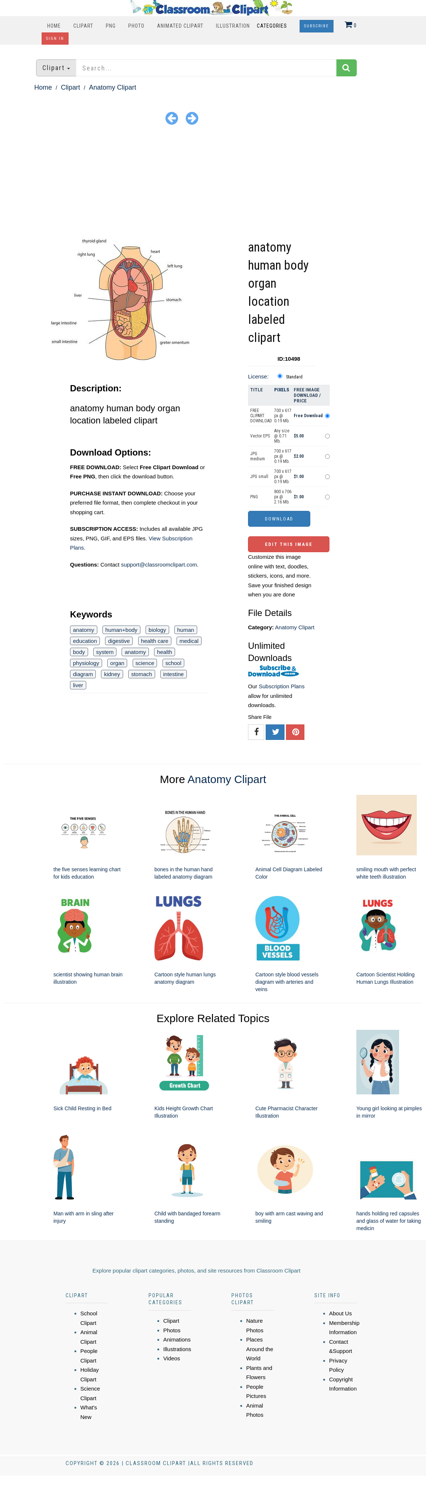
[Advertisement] (213, 183)
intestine (173, 674)
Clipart (83, 26)
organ (117, 663)
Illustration (233, 26)
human (185, 630)
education (85, 641)
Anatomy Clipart (112, 87)
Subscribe (316, 26)
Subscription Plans (281, 686)
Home (54, 26)
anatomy (83, 630)
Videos (171, 1358)
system (105, 652)
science (145, 663)
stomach (141, 674)
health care (154, 641)
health (164, 652)
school (173, 663)
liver (78, 685)
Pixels (281, 389)
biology (157, 630)
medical (189, 641)
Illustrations (177, 1349)
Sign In (55, 38)
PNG (111, 26)
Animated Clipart (180, 26)
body (79, 652)
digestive (119, 641)
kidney (112, 674)
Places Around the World (259, 1348)
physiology (86, 663)
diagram (83, 674)
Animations (177, 1339)
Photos (172, 1330)
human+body (121, 630)
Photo (136, 26)
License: (258, 376)
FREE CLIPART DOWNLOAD (261, 415)
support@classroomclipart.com (159, 564)
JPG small (259, 476)
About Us (340, 1313)
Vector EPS (260, 436)
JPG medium (257, 456)
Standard (294, 377)
